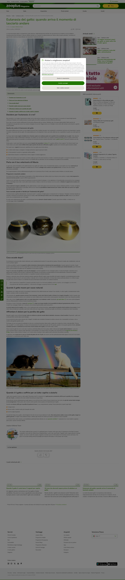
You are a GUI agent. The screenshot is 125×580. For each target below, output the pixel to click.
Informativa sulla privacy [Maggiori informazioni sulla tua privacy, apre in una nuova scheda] (47, 74)
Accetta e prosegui (63, 83)
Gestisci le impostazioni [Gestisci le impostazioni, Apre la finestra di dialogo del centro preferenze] (63, 78)
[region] (63, 74)
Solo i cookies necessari (63, 88)
